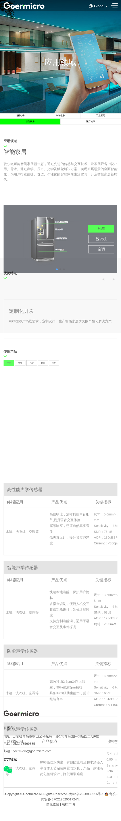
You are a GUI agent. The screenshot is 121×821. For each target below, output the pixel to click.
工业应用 (101, 119)
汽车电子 (60, 119)
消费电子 (20, 119)
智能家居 (30, 128)
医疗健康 (91, 128)
